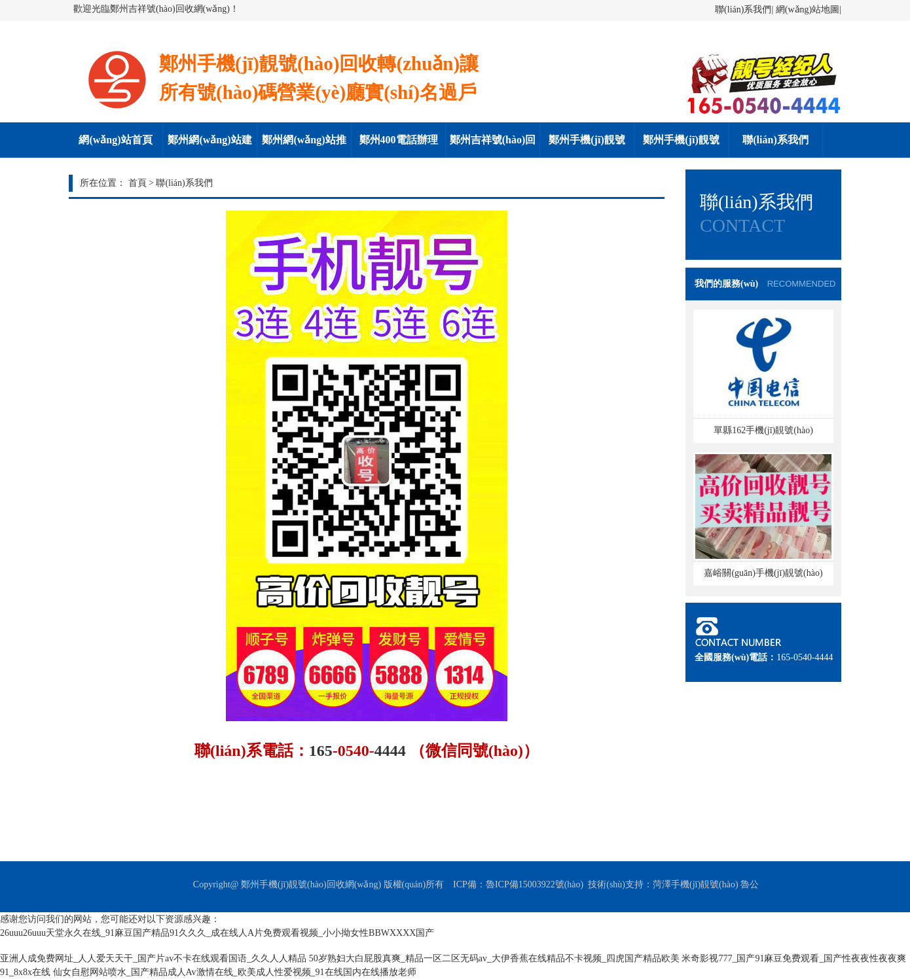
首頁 (137, 183)
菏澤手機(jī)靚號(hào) (695, 884)
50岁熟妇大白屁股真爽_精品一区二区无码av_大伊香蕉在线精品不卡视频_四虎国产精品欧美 (494, 958)
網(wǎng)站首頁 (115, 139)
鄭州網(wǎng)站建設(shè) (209, 146)
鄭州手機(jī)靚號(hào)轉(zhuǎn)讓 (681, 146)
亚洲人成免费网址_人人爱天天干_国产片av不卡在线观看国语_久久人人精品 (153, 958)
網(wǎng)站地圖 (807, 9)
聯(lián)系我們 (743, 9)
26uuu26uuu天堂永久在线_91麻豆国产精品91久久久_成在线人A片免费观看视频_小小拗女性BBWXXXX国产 (217, 933)
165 (321, 750)
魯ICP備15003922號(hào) (534, 884)
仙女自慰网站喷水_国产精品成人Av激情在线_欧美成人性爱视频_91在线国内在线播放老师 (234, 972)
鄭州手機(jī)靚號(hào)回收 (587, 146)
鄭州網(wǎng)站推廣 (304, 146)
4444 (390, 750)
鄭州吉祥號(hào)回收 (493, 146)
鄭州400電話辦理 (398, 139)
